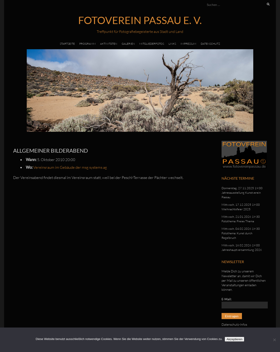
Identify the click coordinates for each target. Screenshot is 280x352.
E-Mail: (227, 299)
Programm (87, 43)
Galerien (128, 43)
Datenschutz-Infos (234, 324)
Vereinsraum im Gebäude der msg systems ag (70, 167)
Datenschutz (210, 43)
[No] (274, 339)
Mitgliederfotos (151, 43)
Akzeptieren (234, 339)
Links (172, 43)
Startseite (67, 43)
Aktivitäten (108, 43)
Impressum (188, 43)
